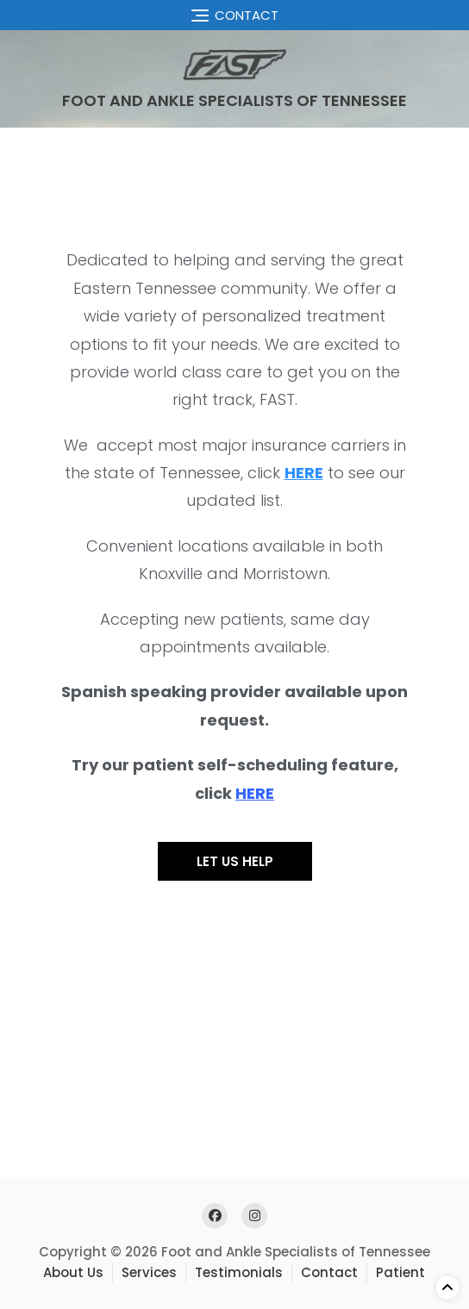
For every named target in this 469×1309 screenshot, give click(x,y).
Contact (329, 1272)
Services (149, 1272)
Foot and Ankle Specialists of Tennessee (234, 100)
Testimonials (239, 1272)
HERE (254, 793)
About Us (73, 1272)
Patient (400, 1272)
